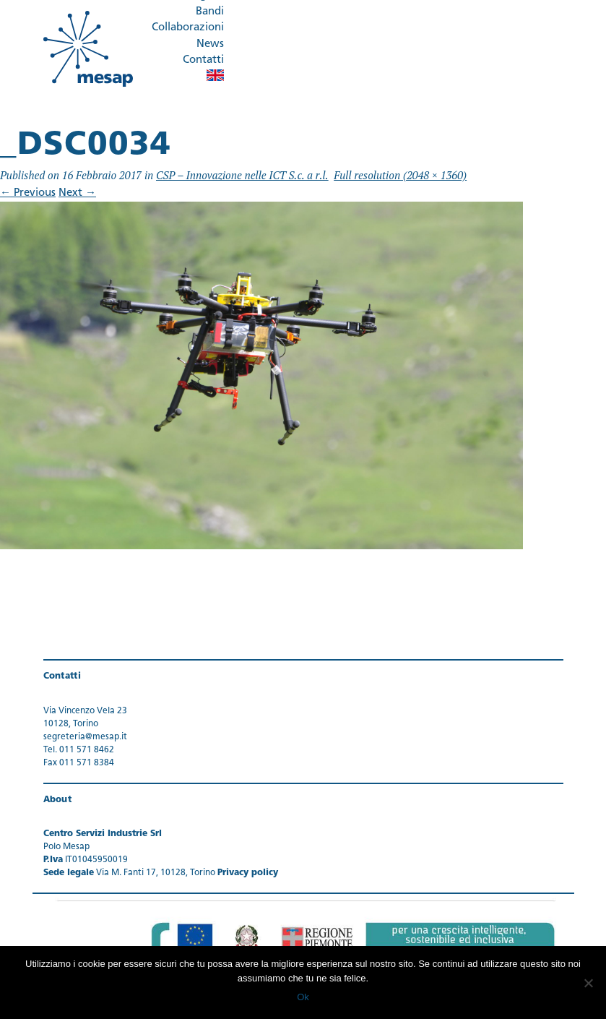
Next (77, 193)
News (210, 44)
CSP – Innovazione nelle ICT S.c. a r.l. (242, 175)
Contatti (203, 60)
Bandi (210, 12)
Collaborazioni (188, 27)
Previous (28, 193)
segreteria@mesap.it (85, 737)
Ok (303, 997)
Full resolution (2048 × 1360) (400, 175)
